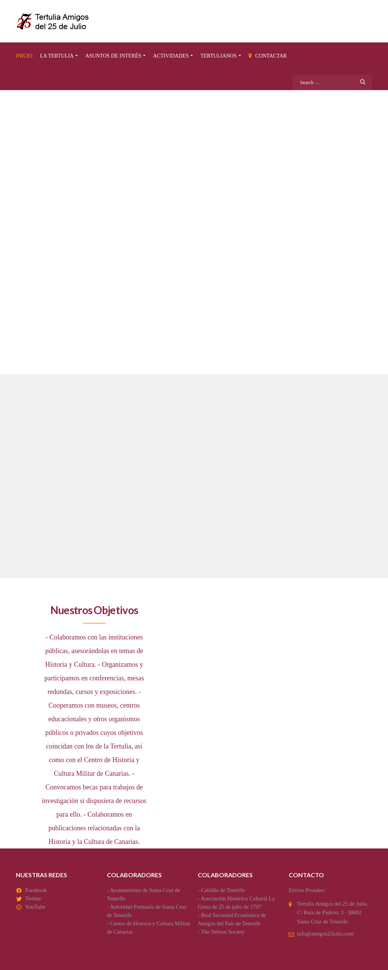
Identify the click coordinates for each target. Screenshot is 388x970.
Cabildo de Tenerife (223, 890)
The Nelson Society (223, 932)
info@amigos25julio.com (325, 934)
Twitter (33, 898)
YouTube (35, 907)
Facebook (36, 890)
